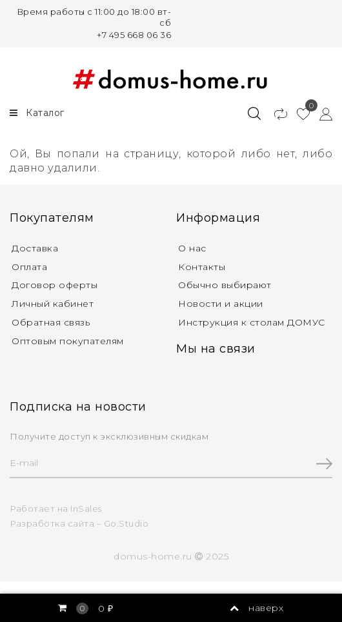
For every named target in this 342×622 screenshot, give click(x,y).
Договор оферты (54, 285)
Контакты (201, 267)
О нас (192, 248)
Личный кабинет (53, 303)
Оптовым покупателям (68, 341)
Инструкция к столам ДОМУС (251, 322)
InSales (86, 508)
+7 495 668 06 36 (134, 35)
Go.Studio (126, 523)
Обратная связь (51, 322)
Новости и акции (220, 303)
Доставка (35, 248)
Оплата (29, 267)
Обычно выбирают (225, 285)
